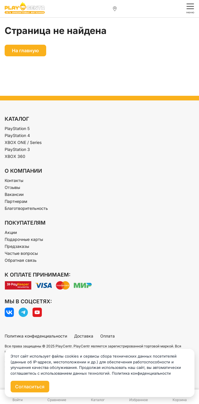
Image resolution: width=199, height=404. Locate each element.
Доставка (83, 335)
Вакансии (14, 194)
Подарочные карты (24, 239)
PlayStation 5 (17, 128)
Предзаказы (17, 246)
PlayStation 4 (17, 135)
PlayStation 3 (17, 149)
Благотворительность (26, 208)
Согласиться (29, 386)
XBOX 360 (15, 156)
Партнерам (16, 201)
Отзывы (12, 187)
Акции (11, 232)
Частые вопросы (21, 253)
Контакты (14, 180)
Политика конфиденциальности (36, 335)
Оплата (107, 335)
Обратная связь (21, 260)
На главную (25, 50)
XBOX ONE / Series (23, 142)
